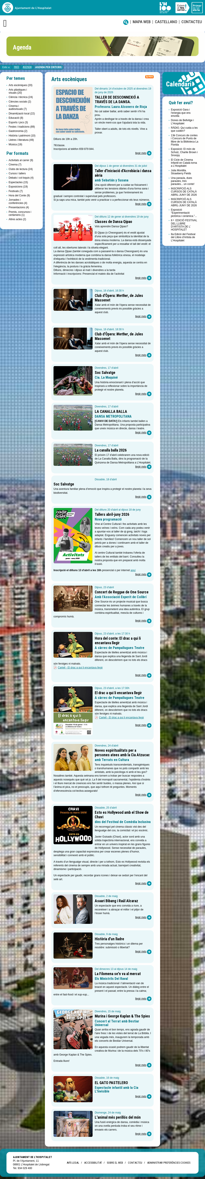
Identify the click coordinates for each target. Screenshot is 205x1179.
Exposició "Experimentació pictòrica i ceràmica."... (184, 213)
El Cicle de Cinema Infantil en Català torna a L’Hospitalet (184, 163)
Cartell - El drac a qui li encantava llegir (80, 667)
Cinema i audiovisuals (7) (18, 107)
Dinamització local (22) (22, 113)
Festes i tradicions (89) (22, 126)
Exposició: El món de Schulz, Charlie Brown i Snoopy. (184, 152)
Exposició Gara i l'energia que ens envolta (181, 112)
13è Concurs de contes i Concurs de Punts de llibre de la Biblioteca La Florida (184, 140)
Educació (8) (16, 117)
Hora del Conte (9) (19, 195)
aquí (133, 570)
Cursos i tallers (17, 173)
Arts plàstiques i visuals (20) (18, 91)
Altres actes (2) (17, 219)
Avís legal (73, 1162)
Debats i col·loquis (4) (21, 177)
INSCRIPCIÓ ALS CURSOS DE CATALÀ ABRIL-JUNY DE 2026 (184, 191)
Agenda (27, 67)
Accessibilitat (93, 1162)
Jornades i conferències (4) (18, 201)
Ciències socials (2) (20, 101)
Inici (16, 67)
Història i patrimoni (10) (22, 135)
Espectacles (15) (18, 182)
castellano (166, 21)
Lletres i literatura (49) (21, 139)
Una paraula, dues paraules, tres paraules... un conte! (182, 181)
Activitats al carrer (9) (21, 160)
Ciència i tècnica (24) (21, 97)
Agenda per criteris (48, 67)
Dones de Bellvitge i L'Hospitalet (182, 122)
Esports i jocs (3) (18, 122)
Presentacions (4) (19, 207)
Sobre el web (115, 1162)
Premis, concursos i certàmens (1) (20, 213)
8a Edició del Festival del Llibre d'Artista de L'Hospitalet (183, 237)
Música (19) (15, 144)
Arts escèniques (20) (20, 85)
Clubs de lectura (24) (21, 169)
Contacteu (191, 21)
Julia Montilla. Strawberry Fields (181, 172)
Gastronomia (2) (18, 131)
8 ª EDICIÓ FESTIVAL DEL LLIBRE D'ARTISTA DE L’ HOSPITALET (184, 225)
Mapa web (142, 21)
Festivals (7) (16, 191)
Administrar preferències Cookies (168, 1162)
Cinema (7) (15, 164)
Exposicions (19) (18, 186)
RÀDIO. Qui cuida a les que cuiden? (184, 129)
